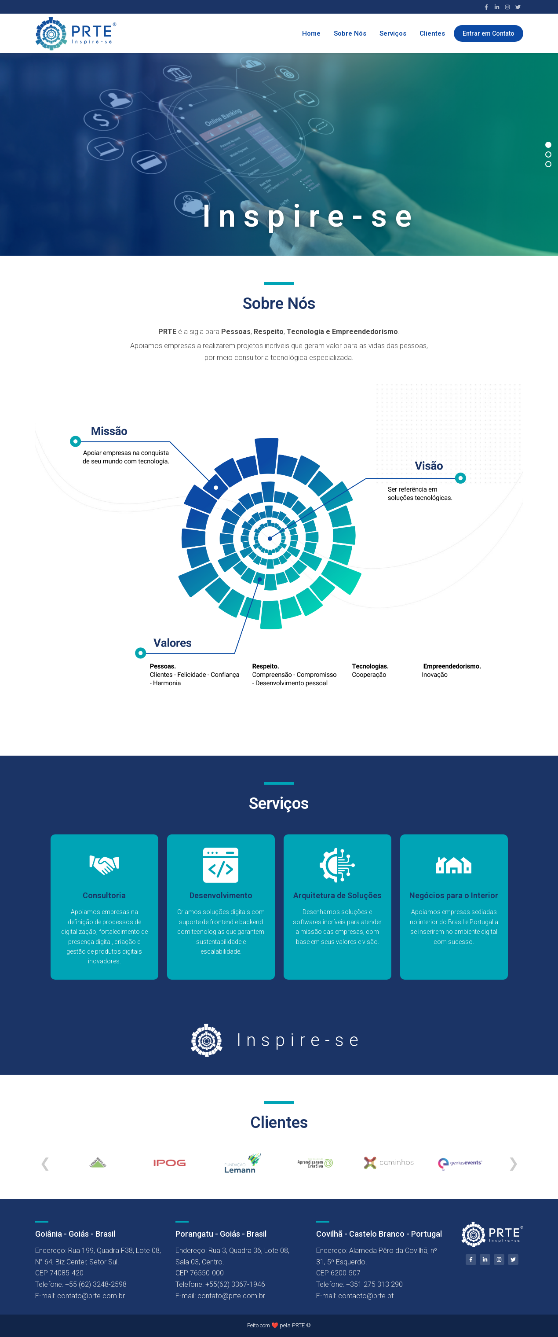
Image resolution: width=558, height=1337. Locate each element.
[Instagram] (507, 7)
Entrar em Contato (488, 33)
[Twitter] (518, 7)
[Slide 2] (548, 154)
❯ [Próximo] (513, 1163)
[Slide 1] (548, 145)
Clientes (432, 33)
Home (311, 33)
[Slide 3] (548, 164)
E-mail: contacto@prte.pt (355, 1296)
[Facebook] (486, 7)
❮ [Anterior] (45, 1163)
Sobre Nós (350, 33)
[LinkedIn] (497, 7)
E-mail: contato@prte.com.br (80, 1296)
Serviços (392, 33)
